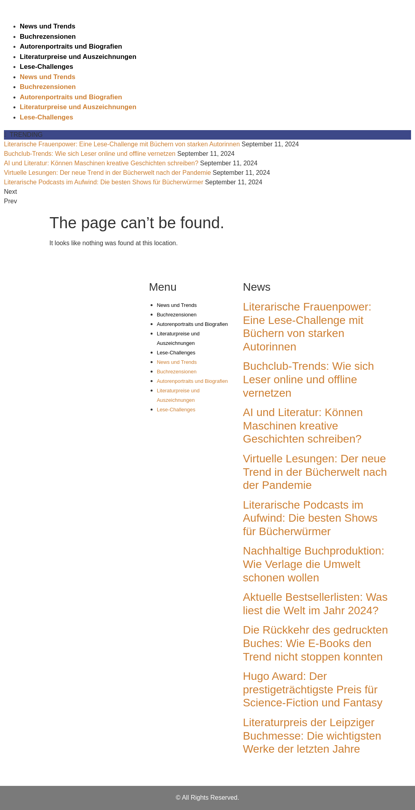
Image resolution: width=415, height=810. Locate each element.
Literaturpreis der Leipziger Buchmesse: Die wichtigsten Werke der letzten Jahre (312, 735)
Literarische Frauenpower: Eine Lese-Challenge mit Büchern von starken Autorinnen (122, 144)
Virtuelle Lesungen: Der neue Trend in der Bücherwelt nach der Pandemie (107, 172)
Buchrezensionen (48, 36)
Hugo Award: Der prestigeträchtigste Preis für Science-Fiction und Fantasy (312, 689)
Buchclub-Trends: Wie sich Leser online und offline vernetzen (89, 153)
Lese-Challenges (46, 66)
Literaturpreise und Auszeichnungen (78, 57)
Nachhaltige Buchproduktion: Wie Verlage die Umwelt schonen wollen (313, 564)
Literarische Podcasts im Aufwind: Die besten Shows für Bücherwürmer (103, 182)
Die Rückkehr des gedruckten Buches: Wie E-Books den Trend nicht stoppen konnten (315, 643)
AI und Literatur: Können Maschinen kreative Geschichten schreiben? (101, 163)
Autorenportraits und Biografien (71, 46)
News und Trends (47, 26)
